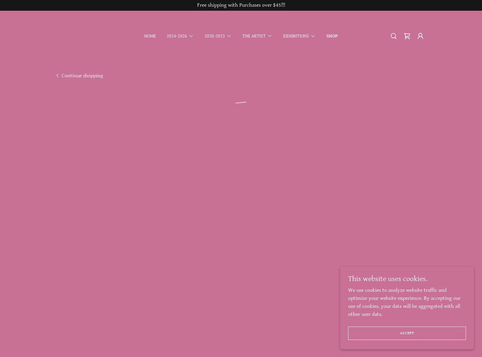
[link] (79, 75)
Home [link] (150, 36)
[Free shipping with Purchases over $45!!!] (241, 5)
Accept (407, 333)
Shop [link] (332, 36)
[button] (180, 36)
